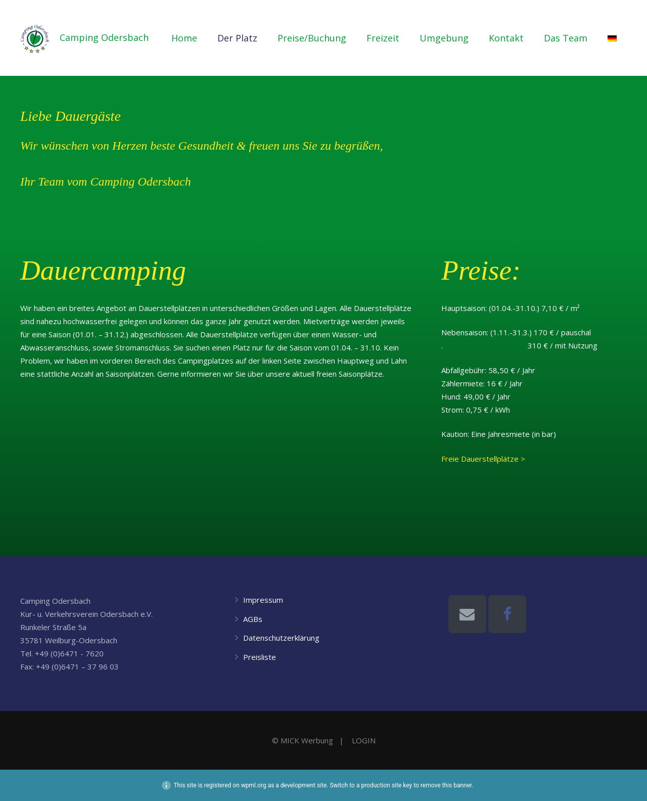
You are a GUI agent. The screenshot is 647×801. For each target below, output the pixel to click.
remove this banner (446, 785)
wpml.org (253, 785)
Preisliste (259, 657)
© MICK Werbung (302, 740)
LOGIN (364, 740)
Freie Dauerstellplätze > (483, 459)
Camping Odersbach (115, 38)
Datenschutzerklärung (281, 638)
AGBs (252, 619)
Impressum (263, 600)
